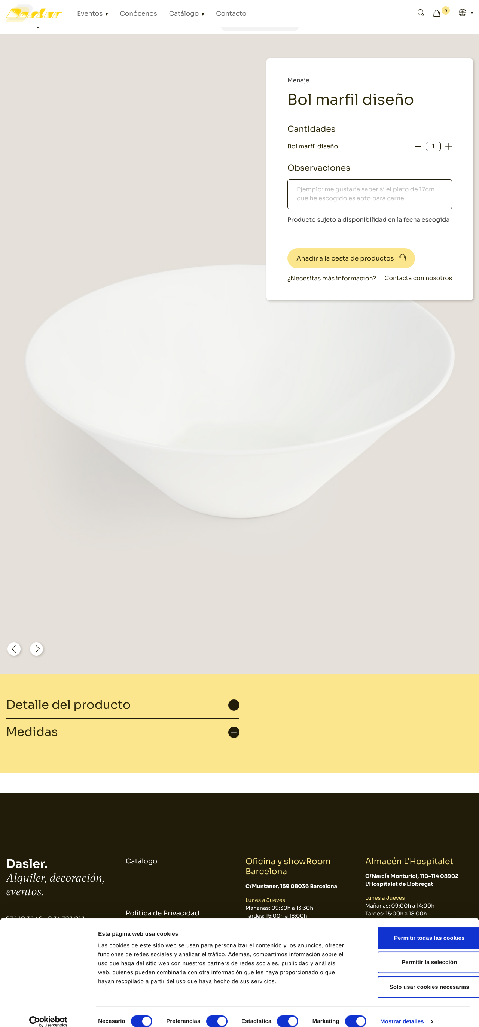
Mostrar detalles (402, 1012)
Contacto (201, 13)
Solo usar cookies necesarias (417, 978)
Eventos (87, 13)
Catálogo (163, 13)
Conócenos (126, 13)
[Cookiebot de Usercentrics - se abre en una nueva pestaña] (48, 1012)
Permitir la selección (416, 953)
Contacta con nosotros (417, 278)
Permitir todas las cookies (416, 929)
